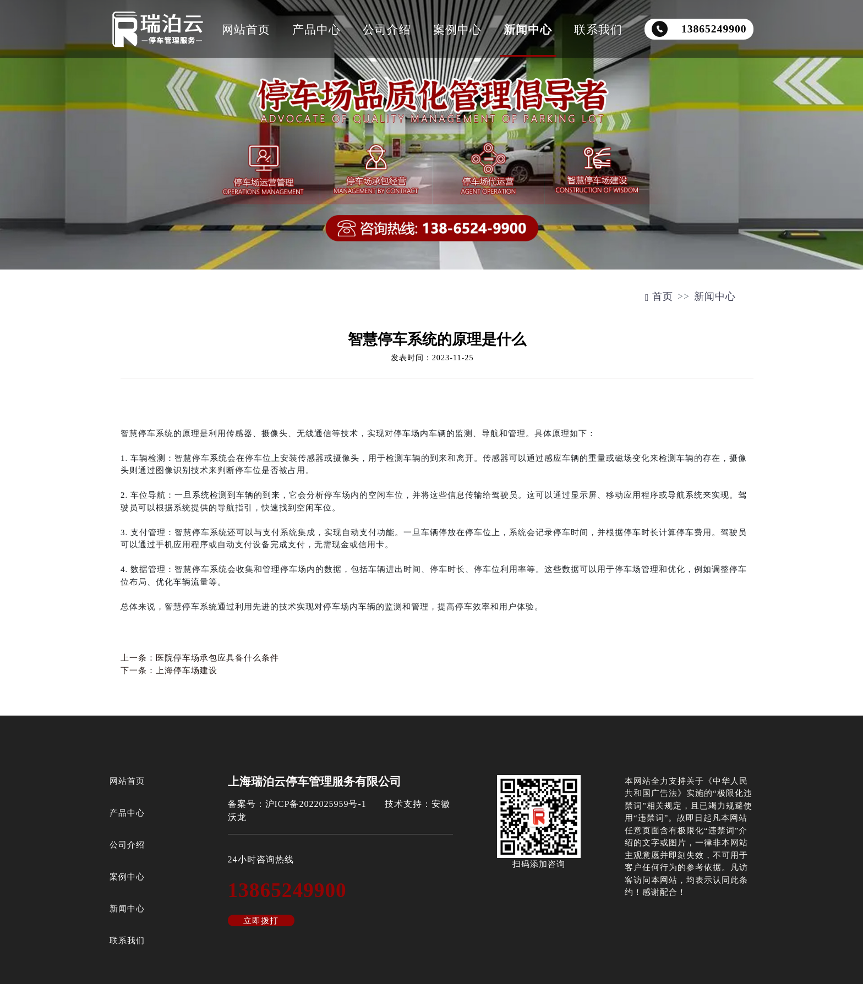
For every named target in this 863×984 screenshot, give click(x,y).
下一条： (169, 670)
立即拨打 (260, 920)
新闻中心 (528, 29)
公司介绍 (387, 29)
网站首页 (246, 29)
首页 (659, 296)
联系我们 (598, 29)
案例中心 (457, 29)
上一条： (200, 657)
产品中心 (316, 29)
